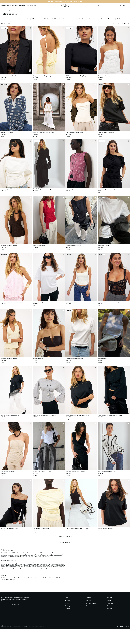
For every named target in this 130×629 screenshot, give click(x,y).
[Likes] (124, 5)
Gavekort (67, 608)
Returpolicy (68, 600)
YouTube (109, 608)
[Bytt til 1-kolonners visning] (113, 23)
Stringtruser (62, 577)
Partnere (88, 600)
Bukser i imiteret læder (43, 577)
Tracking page (69, 606)
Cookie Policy (31, 626)
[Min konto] (120, 5)
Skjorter (7, 579)
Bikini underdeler (18, 577)
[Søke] (106, 5)
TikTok (109, 600)
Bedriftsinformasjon (91, 603)
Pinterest (109, 606)
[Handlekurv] (127, 5)
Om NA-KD (89, 597)
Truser (2, 579)
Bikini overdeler (26, 577)
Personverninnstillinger (39, 626)
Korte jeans (12, 579)
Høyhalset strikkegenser (7, 577)
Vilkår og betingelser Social (15, 626)
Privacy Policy (25, 626)
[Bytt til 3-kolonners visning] (118, 23)
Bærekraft (88, 606)
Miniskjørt (51, 577)
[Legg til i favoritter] (30, 28)
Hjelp (66, 597)
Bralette (57, 577)
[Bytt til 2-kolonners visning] (115, 23)
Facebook (110, 603)
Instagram (109, 597)
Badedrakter (34, 577)
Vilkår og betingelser (5, 626)
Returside (67, 603)
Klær (2, 10)
